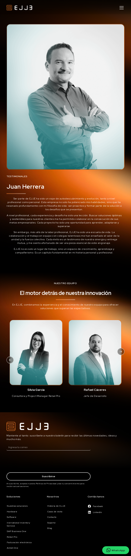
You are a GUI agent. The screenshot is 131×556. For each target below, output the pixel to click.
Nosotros (53, 496)
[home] (19, 7)
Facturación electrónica (19, 542)
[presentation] (33, 462)
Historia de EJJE (56, 506)
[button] (120, 8)
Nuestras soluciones (17, 506)
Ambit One (12, 548)
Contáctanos (96, 496)
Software (11, 517)
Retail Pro (12, 537)
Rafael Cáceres (95, 390)
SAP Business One (16, 531)
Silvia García (36, 390)
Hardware (12, 511)
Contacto (51, 517)
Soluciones (13, 496)
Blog (49, 528)
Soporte (51, 522)
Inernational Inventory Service (18, 524)
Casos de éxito (54, 511)
